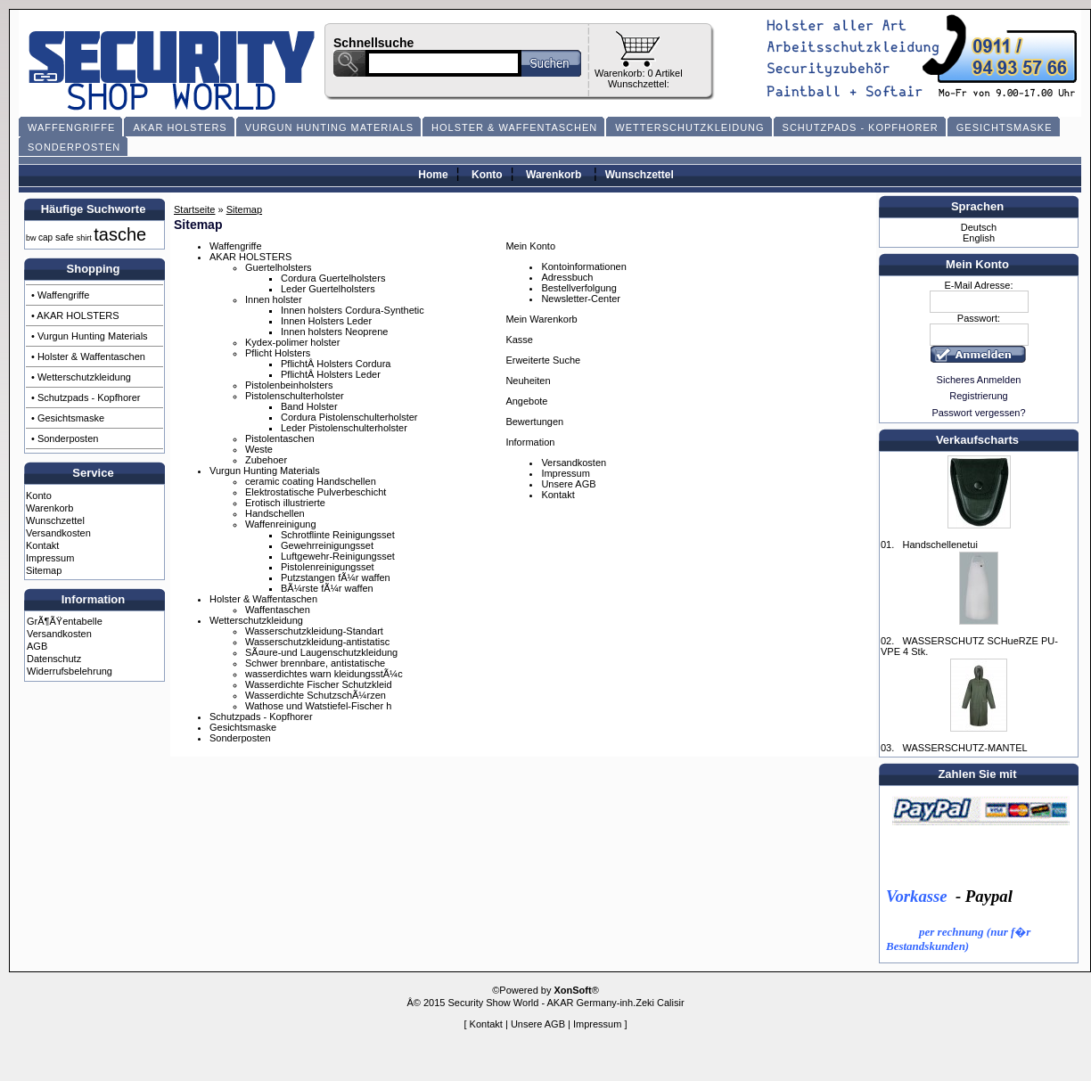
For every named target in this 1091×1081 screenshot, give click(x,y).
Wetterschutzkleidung (256, 620)
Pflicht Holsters (277, 353)
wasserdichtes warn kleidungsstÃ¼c (324, 673)
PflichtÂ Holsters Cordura (336, 363)
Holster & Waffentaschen (263, 599)
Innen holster (273, 299)
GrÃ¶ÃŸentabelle (65, 621)
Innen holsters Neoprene (334, 331)
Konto (487, 174)
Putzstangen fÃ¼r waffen (335, 577)
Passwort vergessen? (978, 412)
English (979, 238)
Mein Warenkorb (541, 319)
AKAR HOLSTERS (250, 256)
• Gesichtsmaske (67, 418)
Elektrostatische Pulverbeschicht (315, 492)
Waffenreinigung (280, 524)
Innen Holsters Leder (326, 320)
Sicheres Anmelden (979, 379)
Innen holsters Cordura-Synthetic (352, 310)
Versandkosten (58, 533)
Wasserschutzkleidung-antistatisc (317, 641)
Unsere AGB (568, 484)
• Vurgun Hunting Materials (89, 336)
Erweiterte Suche (542, 360)
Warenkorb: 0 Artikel (639, 73)
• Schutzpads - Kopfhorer (85, 397)
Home (432, 174)
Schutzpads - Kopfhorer (261, 716)
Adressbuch (567, 277)
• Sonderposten (64, 438)
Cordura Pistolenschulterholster (349, 417)
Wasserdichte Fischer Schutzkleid (318, 684)
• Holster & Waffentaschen (88, 356)
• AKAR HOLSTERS (75, 315)
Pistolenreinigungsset (327, 566)
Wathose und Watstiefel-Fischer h (318, 705)
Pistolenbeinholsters (288, 385)
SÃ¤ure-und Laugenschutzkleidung (321, 652)
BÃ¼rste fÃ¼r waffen (327, 588)
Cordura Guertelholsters (333, 278)
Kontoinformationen (583, 266)
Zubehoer (266, 460)
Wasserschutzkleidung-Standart (314, 631)
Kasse (519, 339)
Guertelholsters (278, 267)
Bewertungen (534, 421)
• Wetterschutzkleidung (81, 377)
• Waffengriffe (60, 295)
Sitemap (44, 570)
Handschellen (275, 513)
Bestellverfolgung (578, 288)
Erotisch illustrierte (285, 502)
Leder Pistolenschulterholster (344, 427)
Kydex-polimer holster (292, 342)
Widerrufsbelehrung (69, 671)
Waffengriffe (235, 246)
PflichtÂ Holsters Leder (331, 374)
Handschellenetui (939, 544)
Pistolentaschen (280, 438)
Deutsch (979, 227)
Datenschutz (54, 658)
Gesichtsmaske (242, 727)
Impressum (50, 558)
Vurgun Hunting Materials (264, 470)
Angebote (526, 401)
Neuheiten (527, 380)
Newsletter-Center (580, 298)
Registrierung (978, 395)
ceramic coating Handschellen (310, 481)
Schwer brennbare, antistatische (315, 663)
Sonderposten (240, 738)
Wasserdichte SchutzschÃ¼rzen (315, 695)
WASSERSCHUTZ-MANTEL (964, 747)
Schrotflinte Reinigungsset (338, 534)
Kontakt (42, 545)
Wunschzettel (639, 174)
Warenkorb (553, 174)
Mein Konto (530, 246)
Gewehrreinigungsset (327, 545)
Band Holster (309, 406)
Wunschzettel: (638, 83)
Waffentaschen (277, 609)
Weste (259, 449)
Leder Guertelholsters (328, 288)
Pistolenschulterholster (294, 395)
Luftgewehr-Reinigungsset (338, 556)
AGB (37, 646)
